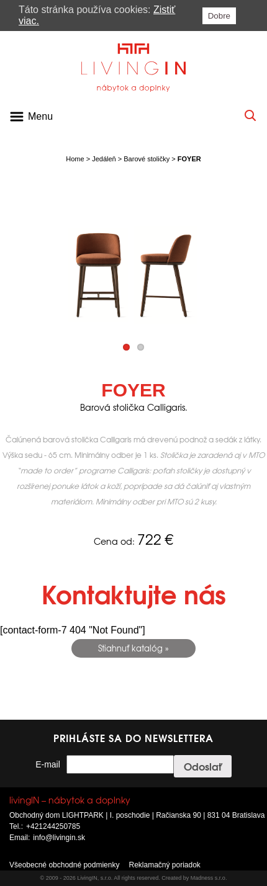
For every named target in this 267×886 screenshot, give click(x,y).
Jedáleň (104, 159)
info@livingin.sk (59, 837)
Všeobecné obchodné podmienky (64, 865)
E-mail (47, 764)
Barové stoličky (147, 159)
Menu (40, 116)
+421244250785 (53, 826)
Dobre (219, 15)
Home (75, 159)
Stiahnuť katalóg (130, 648)
